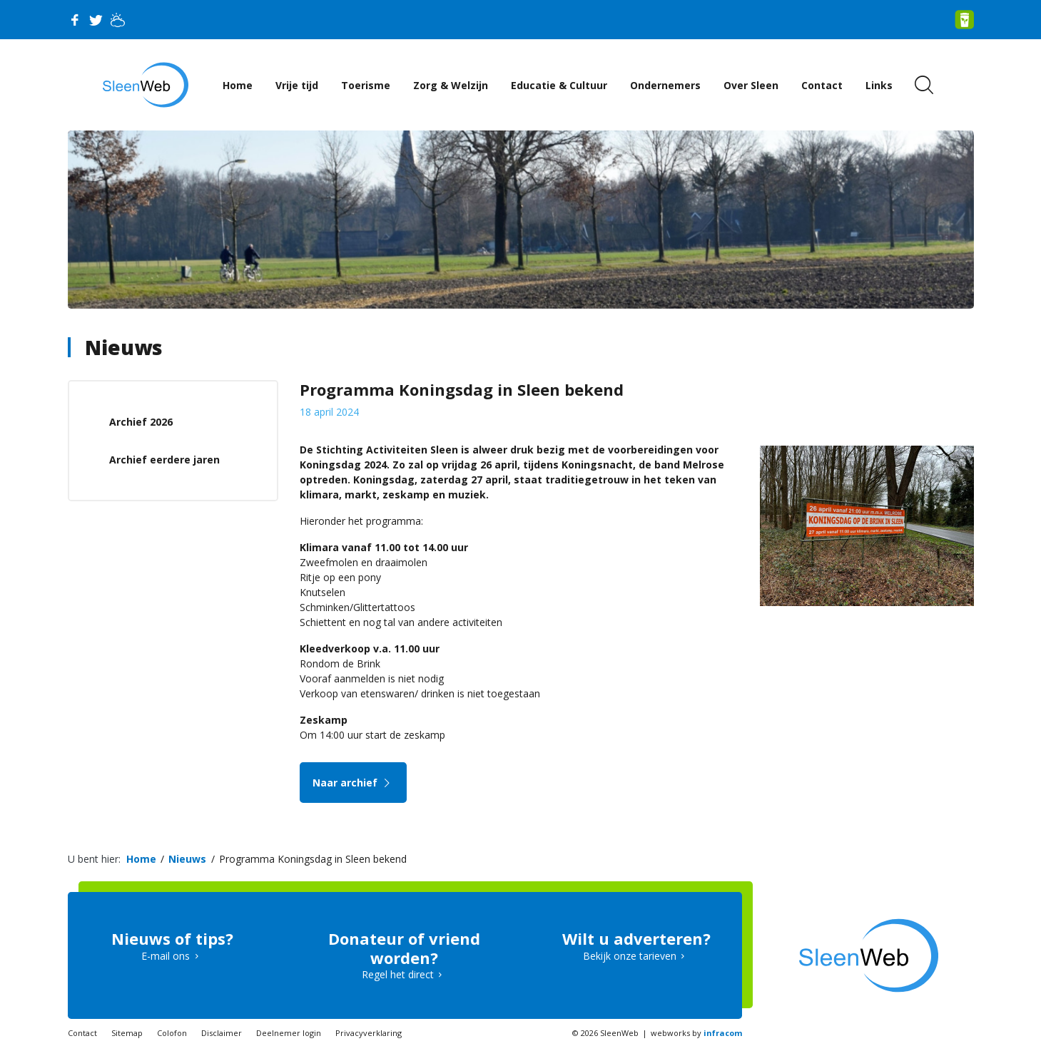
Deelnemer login (288, 1032)
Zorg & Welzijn (450, 85)
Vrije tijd (296, 85)
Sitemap (127, 1032)
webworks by (696, 1032)
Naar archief (354, 782)
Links (879, 85)
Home (238, 85)
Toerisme (365, 85)
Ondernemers (665, 85)
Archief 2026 (141, 422)
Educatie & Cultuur (559, 85)
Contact (822, 85)
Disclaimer (221, 1032)
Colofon (172, 1032)
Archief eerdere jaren (164, 459)
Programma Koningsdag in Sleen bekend (313, 859)
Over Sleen (750, 85)
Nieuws (124, 347)
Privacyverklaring (368, 1032)
